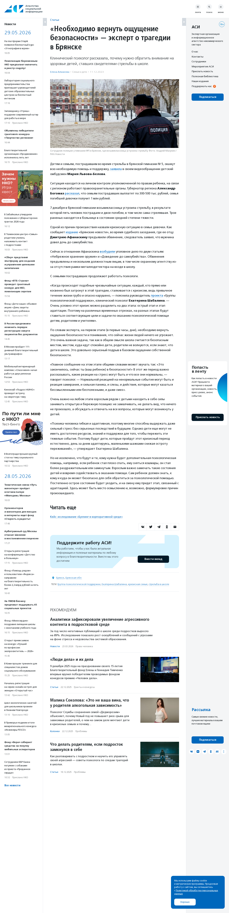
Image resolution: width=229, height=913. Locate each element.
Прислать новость (202, 71)
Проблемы (81, 731)
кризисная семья (137, 584)
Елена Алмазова (59, 71)
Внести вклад (153, 559)
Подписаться (207, 97)
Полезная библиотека (205, 76)
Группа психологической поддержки (78, 584)
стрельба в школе (159, 584)
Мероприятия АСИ (203, 66)
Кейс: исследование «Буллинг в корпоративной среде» (86, 516)
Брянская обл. (74, 577)
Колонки (55, 731)
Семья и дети (79, 71)
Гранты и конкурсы (84, 687)
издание (72, 232)
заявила (116, 169)
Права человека (84, 646)
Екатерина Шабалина (114, 584)
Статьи (54, 19)
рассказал (72, 193)
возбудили (107, 251)
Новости (55, 646)
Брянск (60, 577)
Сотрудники (199, 61)
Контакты (197, 56)
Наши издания (200, 81)
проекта (157, 295)
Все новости (12, 785)
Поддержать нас (202, 86)
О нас (195, 51)
